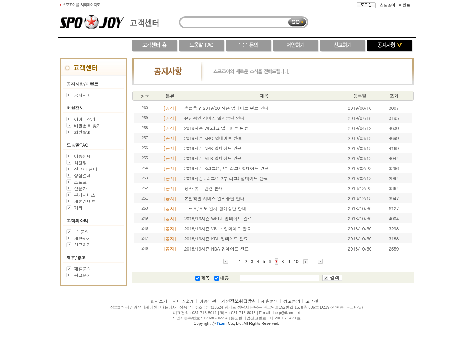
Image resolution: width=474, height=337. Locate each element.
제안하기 (82, 238)
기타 (78, 208)
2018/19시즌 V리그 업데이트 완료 (217, 228)
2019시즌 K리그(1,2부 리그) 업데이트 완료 (226, 168)
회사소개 (159, 301)
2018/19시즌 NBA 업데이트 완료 (216, 248)
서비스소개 (183, 301)
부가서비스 (84, 195)
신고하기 (82, 245)
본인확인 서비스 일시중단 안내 (214, 118)
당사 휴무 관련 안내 (203, 188)
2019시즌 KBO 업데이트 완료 (213, 138)
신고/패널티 (85, 169)
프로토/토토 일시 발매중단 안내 (215, 208)
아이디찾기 (84, 119)
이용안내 (82, 156)
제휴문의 (82, 269)
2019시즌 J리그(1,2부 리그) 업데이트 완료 (226, 178)
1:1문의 (81, 232)
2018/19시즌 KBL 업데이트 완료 (216, 238)
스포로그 (82, 182)
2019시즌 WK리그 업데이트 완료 (216, 128)
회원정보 (82, 162)
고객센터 (314, 301)
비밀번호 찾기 (87, 125)
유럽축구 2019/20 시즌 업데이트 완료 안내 (226, 108)
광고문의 (82, 275)
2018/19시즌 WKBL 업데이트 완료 (218, 218)
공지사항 (82, 95)
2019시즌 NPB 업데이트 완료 (213, 148)
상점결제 (82, 175)
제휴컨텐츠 (84, 201)
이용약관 (207, 301)
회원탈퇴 (82, 132)
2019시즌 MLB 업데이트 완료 (213, 158)
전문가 (80, 188)
